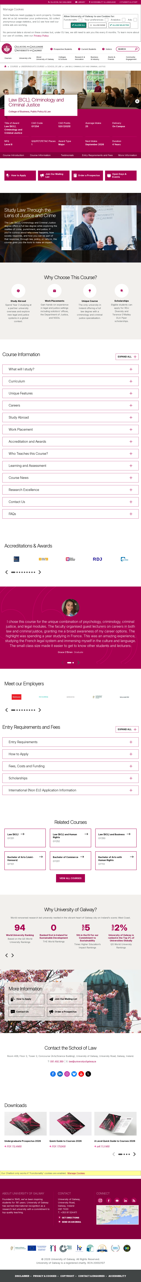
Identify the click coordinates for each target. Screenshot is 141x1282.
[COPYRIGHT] (69, 1276)
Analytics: (116, 19)
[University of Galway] (22, 48)
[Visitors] (107, 49)
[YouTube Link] (117, 1200)
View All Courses (70, 878)
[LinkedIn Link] (125, 1200)
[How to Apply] (26, 999)
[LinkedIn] (60, 1075)
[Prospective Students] (61, 49)
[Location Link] (117, 1223)
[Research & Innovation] (81, 58)
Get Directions (70, 1218)
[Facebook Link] (108, 1200)
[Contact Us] (26, 1012)
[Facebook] (53, 1075)
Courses (14, 66)
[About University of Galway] (45, 58)
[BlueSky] (74, 1075)
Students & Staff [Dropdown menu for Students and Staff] (128, 2)
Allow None (99, 25)
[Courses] (9, 58)
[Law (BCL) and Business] (116, 835)
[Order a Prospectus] (65, 1012)
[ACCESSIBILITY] (117, 1276)
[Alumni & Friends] (115, 58)
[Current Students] (87, 49)
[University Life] (25, 58)
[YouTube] (81, 1075)
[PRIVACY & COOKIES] (46, 1276)
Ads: (130, 19)
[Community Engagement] (131, 58)
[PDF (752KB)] (57, 1146)
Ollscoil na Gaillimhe (60, 2)
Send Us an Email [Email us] (71, 1222)
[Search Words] (127, 49)
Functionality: (71, 19)
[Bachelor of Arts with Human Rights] (116, 859)
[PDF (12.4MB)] (13, 1146)
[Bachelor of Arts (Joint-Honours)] (25, 859)
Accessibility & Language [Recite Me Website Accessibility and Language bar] (102, 2)
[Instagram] (67, 1075)
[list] (70, 90)
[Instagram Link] (100, 1200)
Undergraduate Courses (32, 66)
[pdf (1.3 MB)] (102, 1146)
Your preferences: (94, 19)
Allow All (80, 25)
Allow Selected (120, 25)
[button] (6, 572)
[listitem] (70, 90)
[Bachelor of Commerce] (70, 857)
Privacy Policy (41, 35)
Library (81, 2)
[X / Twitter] (88, 1075)
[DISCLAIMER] (23, 1276)
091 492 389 (56, 1061)
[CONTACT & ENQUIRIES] (93, 1276)
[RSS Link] (134, 1200)
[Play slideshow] (137, 101)
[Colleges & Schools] (64, 58)
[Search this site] (136, 49)
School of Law (54, 66)
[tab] (13, 572)
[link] (28, 1248)
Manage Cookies (76, 1173)
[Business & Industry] (97, 58)
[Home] (5, 66)
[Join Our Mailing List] (65, 999)
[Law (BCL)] (25, 835)
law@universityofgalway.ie (82, 1061)
